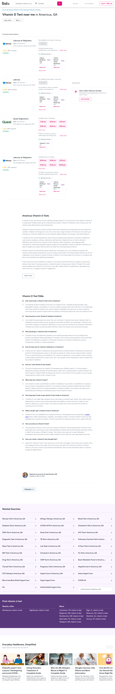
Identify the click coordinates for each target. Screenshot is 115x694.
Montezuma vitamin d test (12, 610)
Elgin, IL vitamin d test (94, 610)
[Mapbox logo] (76, 83)
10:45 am (43, 160)
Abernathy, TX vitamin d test (70, 619)
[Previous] (107, 647)
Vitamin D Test (18, 10)
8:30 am (43, 126)
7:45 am (43, 122)
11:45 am (53, 165)
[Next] (111, 647)
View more (42, 130)
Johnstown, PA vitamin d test (70, 610)
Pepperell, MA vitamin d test (70, 613)
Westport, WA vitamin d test (70, 622)
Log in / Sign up (106, 3)
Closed (43, 44)
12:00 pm (62, 165)
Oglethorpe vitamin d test (39, 610)
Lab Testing (9, 10)
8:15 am (62, 122)
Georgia (26, 10)
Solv (3, 10)
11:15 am (62, 160)
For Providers (89, 3)
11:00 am (53, 160)
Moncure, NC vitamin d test (97, 613)
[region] (93, 58)
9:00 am (62, 126)
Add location (85, 99)
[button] (93, 39)
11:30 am (43, 165)
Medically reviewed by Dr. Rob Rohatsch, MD (43, 474)
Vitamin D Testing (35, 10)
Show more (63, 50)
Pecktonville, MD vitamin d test (71, 616)
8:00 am (53, 122)
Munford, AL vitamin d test (96, 616)
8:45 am (53, 126)
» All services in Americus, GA (90, 589)
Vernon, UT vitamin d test (96, 619)
